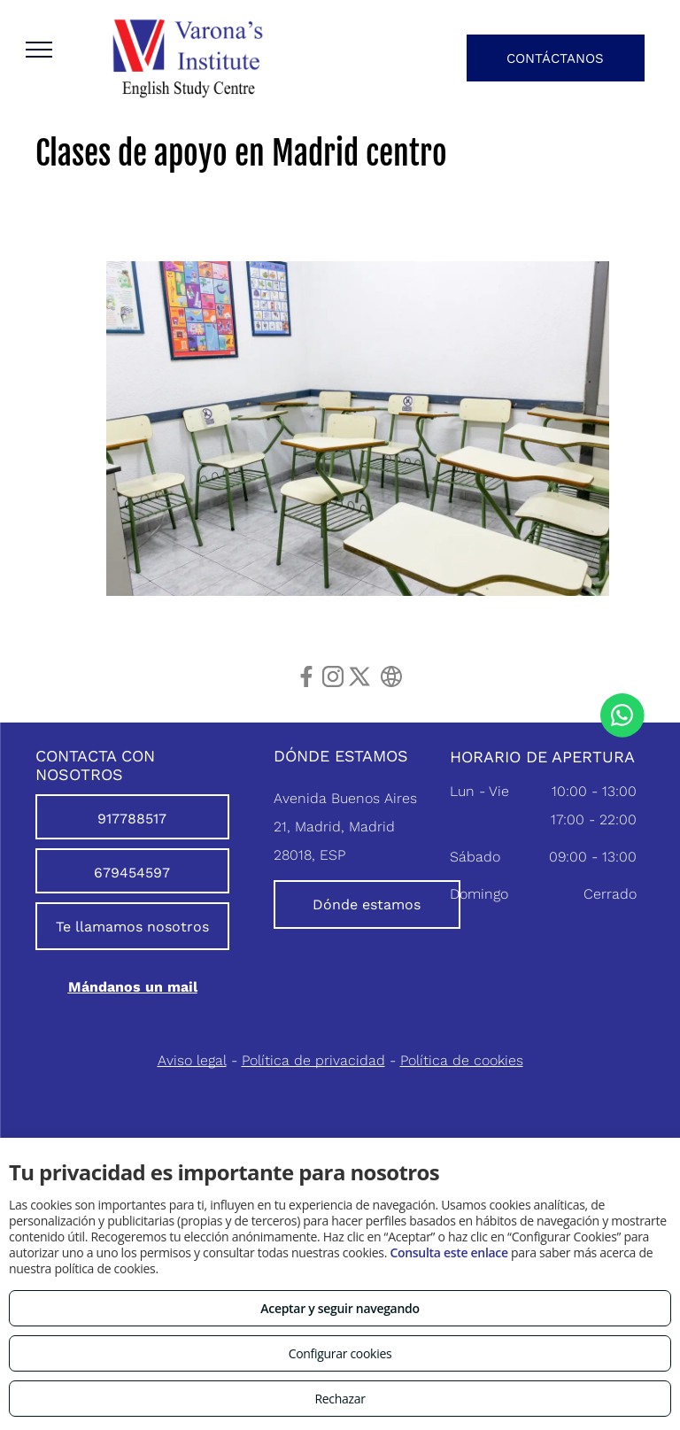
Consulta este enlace (448, 1252)
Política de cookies (461, 1060)
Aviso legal (192, 1060)
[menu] (39, 50)
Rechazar (339, 1398)
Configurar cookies (340, 1353)
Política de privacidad (313, 1060)
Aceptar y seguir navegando (339, 1308)
